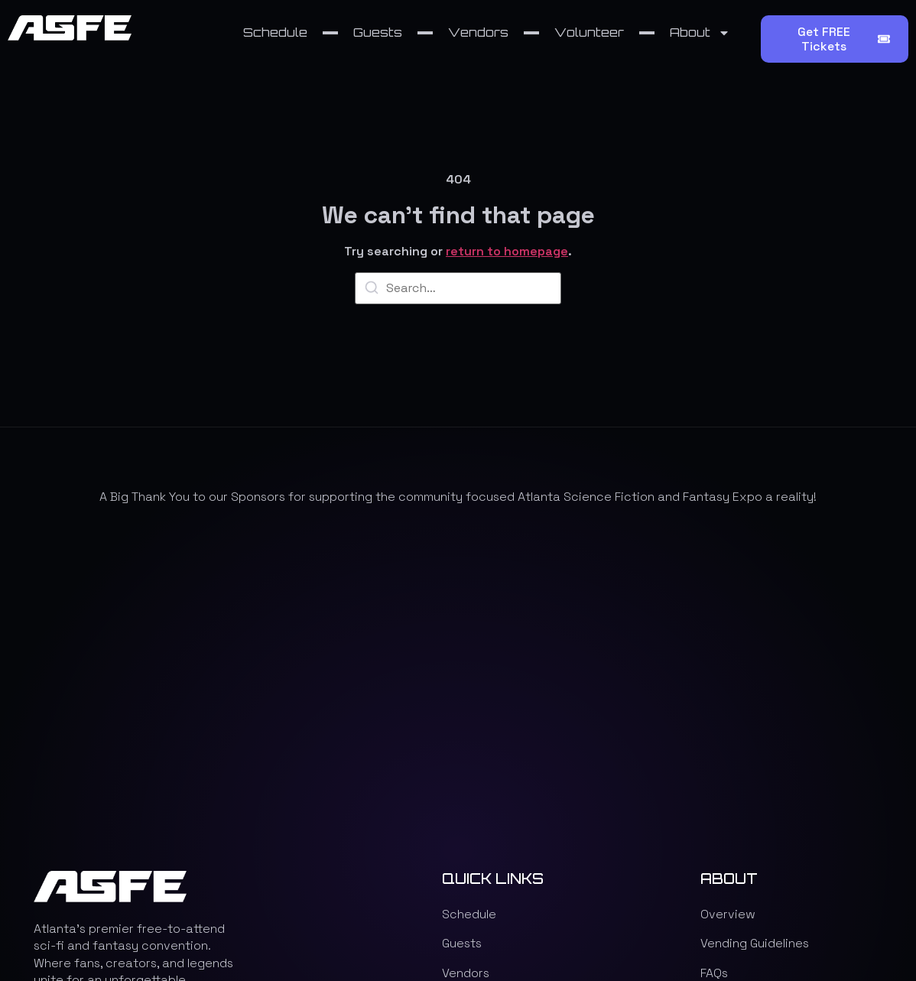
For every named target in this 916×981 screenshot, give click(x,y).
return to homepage (507, 252)
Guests (377, 32)
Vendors (478, 32)
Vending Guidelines (754, 651)
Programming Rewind (761, 710)
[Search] (371, 290)
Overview (727, 622)
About (700, 33)
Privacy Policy (741, 740)
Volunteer (589, 32)
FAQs (714, 681)
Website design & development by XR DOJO (627, 900)
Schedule (275, 32)
